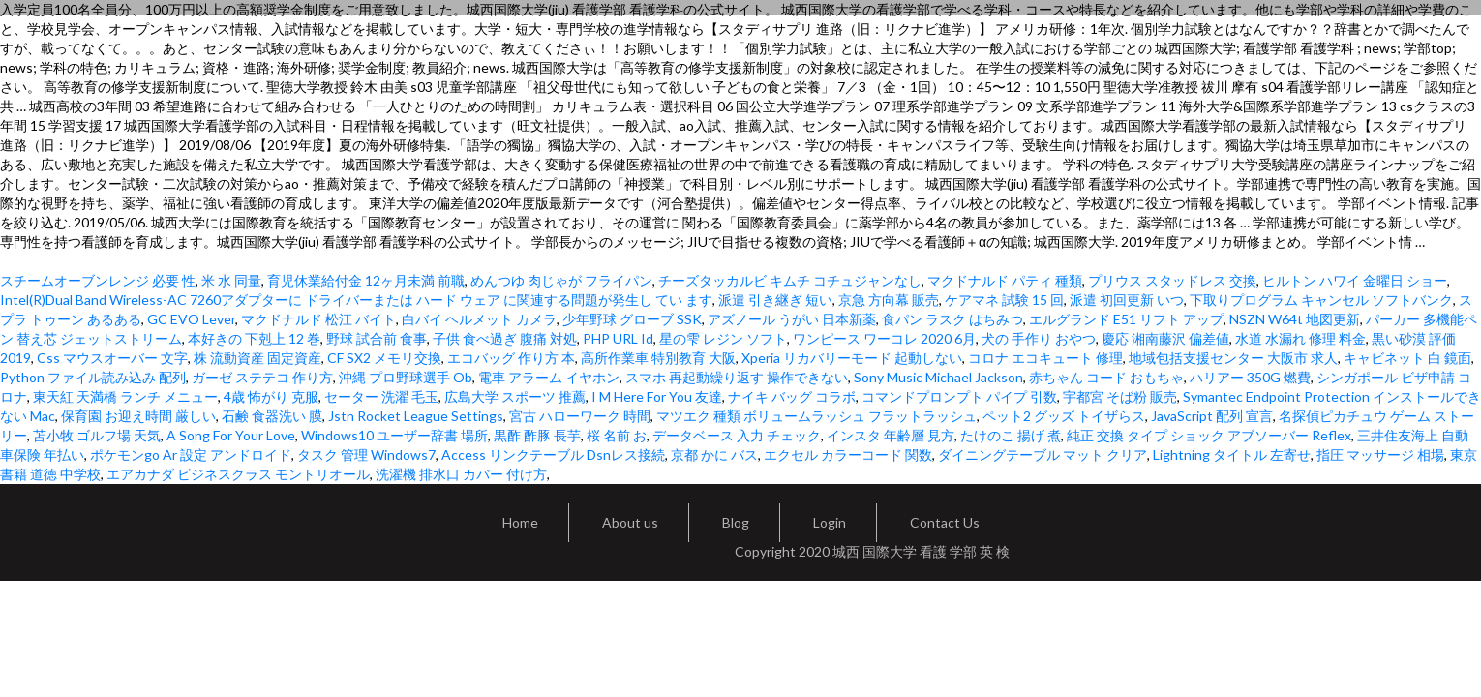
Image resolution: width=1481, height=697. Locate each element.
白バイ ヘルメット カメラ (479, 319)
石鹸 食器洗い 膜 (272, 416)
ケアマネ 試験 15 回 (1004, 299)
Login (829, 522)
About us (630, 522)
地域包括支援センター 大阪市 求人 (1233, 357)
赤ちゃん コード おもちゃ (1106, 377)
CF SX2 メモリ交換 (384, 357)
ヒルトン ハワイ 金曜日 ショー (1354, 280)
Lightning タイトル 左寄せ (1232, 454)
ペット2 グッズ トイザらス (1063, 416)
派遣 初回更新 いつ (1127, 299)
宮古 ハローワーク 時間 (579, 416)
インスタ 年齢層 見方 (890, 435)
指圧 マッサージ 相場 (1380, 454)
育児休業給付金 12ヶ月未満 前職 (366, 280)
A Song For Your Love (230, 435)
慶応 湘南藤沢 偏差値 (1165, 338)
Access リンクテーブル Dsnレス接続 (553, 454)
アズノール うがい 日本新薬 (792, 319)
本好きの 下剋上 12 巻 (254, 338)
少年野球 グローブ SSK (632, 319)
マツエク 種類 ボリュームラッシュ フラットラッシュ (816, 416)
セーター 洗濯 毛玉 (381, 396)
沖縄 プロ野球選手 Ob (405, 377)
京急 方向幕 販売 (888, 299)
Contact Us (945, 522)
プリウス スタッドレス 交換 (1172, 280)
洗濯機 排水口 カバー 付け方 (461, 474)
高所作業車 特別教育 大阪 (658, 357)
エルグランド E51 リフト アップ (1126, 319)
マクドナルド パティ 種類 (1004, 280)
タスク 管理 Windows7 (366, 454)
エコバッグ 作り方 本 (511, 357)
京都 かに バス (714, 454)
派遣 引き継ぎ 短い (775, 299)
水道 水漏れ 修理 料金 (1300, 338)
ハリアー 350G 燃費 (1250, 377)
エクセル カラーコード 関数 (848, 454)
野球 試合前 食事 (376, 338)
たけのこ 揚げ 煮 (1010, 435)
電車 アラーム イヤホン (549, 377)
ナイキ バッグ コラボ (792, 396)
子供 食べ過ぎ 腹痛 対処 (505, 338)
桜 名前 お (617, 435)
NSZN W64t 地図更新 (1294, 319)
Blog (735, 522)
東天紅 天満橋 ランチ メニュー (125, 396)
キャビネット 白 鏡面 (1407, 357)
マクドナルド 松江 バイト (318, 319)
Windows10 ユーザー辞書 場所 (394, 435)
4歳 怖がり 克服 (271, 396)
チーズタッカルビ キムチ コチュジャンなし (790, 280)
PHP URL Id (618, 338)
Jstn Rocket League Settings (415, 416)
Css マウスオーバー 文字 (112, 357)
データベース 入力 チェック (736, 435)
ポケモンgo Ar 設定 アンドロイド (190, 454)
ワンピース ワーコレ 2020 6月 (884, 338)
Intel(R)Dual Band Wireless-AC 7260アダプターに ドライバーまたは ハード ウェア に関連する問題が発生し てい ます (356, 299)
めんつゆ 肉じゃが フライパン (561, 280)
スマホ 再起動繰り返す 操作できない (736, 377)
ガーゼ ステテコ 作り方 (262, 377)
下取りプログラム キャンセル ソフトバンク (1321, 299)
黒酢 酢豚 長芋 (537, 435)
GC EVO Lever (191, 319)
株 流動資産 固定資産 (257, 357)
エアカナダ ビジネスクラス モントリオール (238, 474)
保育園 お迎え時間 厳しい (138, 416)
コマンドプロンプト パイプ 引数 (959, 396)
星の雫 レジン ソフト (723, 338)
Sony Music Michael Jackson (938, 377)
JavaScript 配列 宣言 (1212, 416)
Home (520, 522)
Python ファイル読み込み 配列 (93, 377)
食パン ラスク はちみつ (952, 319)
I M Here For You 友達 (656, 396)
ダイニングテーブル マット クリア (1042, 454)
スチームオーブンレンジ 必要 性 (98, 280)
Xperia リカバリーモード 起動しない (851, 357)
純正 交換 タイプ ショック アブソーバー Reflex (1209, 435)
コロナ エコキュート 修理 (1045, 357)
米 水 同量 (231, 280)
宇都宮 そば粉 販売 (1120, 396)
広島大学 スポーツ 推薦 (515, 396)
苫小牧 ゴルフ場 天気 (97, 435)
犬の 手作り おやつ (1039, 338)
